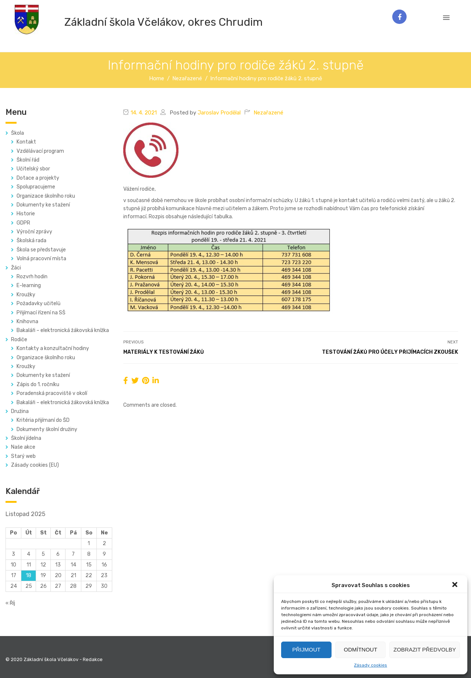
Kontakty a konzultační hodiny (53, 348)
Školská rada (31, 240)
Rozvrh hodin (32, 276)
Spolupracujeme (36, 187)
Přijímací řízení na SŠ (41, 313)
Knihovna (27, 321)
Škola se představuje (41, 250)
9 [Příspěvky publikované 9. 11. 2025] (104, 554)
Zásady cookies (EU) (35, 465)
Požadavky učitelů (38, 303)
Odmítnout (360, 649)
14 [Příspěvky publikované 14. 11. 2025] (73, 565)
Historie (26, 214)
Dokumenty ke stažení (43, 205)
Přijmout (306, 649)
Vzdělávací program (40, 151)
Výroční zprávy (34, 232)
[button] (455, 585)
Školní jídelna (26, 438)
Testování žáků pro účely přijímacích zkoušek (390, 352)
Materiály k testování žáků (163, 352)
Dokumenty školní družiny (47, 429)
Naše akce (23, 447)
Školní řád (28, 160)
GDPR (23, 223)
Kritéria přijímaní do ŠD (43, 420)
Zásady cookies (370, 665)
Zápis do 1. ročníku (38, 384)
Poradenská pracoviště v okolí (52, 393)
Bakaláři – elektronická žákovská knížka (63, 330)
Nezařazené (268, 112)
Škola (17, 133)
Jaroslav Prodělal (219, 112)
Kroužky (26, 295)
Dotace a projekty (38, 178)
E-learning (29, 285)
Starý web (23, 456)
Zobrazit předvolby (424, 649)
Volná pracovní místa (41, 258)
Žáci (16, 268)
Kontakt (26, 142)
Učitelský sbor (33, 169)
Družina (20, 411)
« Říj (10, 603)
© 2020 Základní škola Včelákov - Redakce (54, 659)
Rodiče (19, 339)
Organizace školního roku (46, 196)
